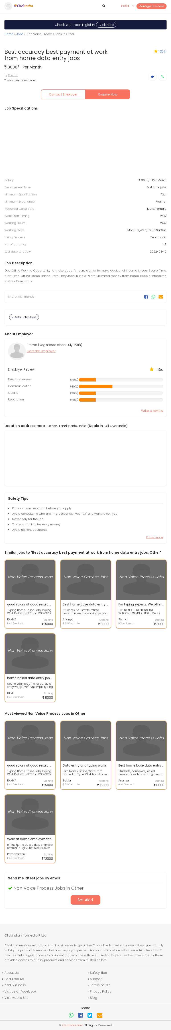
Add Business (15, 985)
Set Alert (85, 900)
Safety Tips (98, 972)
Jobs (19, 34)
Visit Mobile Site (16, 997)
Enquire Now (107, 94)
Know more (154, 537)
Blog (93, 997)
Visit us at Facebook (20, 991)
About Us (11, 972)
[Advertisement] (85, 144)
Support (96, 979)
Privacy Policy (100, 991)
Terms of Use (100, 985)
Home (8, 34)
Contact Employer (63, 94)
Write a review (152, 410)
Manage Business (151, 6)
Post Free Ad (14, 979)
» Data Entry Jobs (24, 317)
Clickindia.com (72, 1025)
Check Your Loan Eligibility (85, 25)
